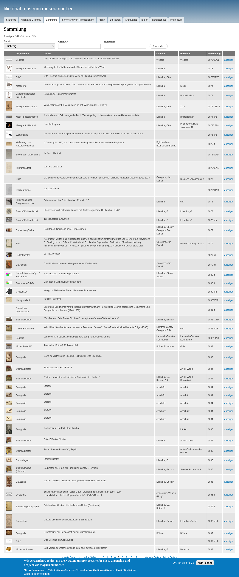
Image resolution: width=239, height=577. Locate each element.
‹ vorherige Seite (87, 557)
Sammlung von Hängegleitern (78, 19)
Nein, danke (205, 562)
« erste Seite (68, 557)
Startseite (11, 19)
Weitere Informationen (36, 573)
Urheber (63, 41)
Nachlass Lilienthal (31, 19)
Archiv (102, 19)
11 (136, 557)
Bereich (8, 41)
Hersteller (109, 41)
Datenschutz (159, 19)
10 (130, 557)
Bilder (144, 19)
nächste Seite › (153, 557)
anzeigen (228, 60)
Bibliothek (115, 19)
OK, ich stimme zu (183, 562)
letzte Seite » (170, 557)
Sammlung (51, 19)
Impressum (176, 19)
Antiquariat (131, 19)
